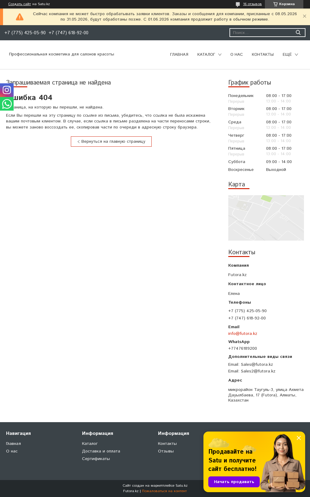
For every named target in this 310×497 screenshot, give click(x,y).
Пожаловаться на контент (164, 491)
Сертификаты (96, 459)
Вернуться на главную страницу (113, 141)
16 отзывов (252, 4)
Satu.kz (182, 485)
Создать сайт (19, 4)
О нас (236, 55)
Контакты (263, 55)
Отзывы (166, 451)
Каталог (206, 55)
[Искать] (298, 32)
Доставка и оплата (101, 451)
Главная (179, 55)
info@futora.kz (242, 334)
